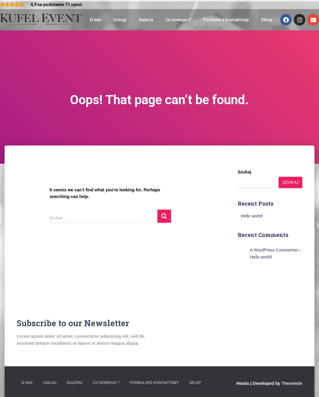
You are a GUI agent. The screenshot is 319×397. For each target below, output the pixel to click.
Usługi (119, 19)
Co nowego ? (178, 19)
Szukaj (244, 171)
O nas (95, 19)
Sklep (266, 19)
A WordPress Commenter (274, 250)
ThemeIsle (292, 383)
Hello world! (252, 216)
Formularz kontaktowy (226, 19)
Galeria (146, 19)
